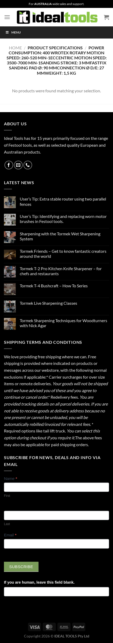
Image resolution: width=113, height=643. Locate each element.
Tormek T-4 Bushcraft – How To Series (54, 285)
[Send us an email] (18, 165)
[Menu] (7, 17)
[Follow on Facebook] (8, 165)
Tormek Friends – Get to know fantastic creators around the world (63, 254)
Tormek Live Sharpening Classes (48, 303)
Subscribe (21, 566)
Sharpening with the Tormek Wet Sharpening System (60, 236)
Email (10, 535)
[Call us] (27, 165)
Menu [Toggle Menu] (13, 32)
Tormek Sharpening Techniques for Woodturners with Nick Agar (63, 323)
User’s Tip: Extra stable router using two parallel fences (63, 201)
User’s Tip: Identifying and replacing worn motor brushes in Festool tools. (63, 219)
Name (10, 478)
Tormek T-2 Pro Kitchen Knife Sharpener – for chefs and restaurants (61, 271)
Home (15, 47)
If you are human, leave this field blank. (39, 582)
